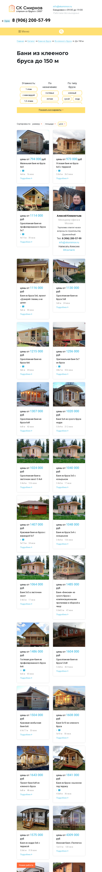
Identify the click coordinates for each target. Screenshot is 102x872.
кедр (77, 99)
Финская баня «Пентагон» (69, 843)
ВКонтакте (69, 250)
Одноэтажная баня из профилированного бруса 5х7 (33, 227)
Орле (7, 21)
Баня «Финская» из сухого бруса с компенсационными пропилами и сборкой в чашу (68, 599)
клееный (72, 93)
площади (50, 124)
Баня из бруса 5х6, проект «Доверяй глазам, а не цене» (33, 299)
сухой (67, 99)
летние (50, 99)
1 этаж (29, 89)
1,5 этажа (28, 101)
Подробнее (26, 178)
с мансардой (29, 95)
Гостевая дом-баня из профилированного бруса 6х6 (33, 663)
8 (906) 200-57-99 (31, 20)
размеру (37, 124)
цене (62, 124)
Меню (23, 31)
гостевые (50, 93)
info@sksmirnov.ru (62, 6)
